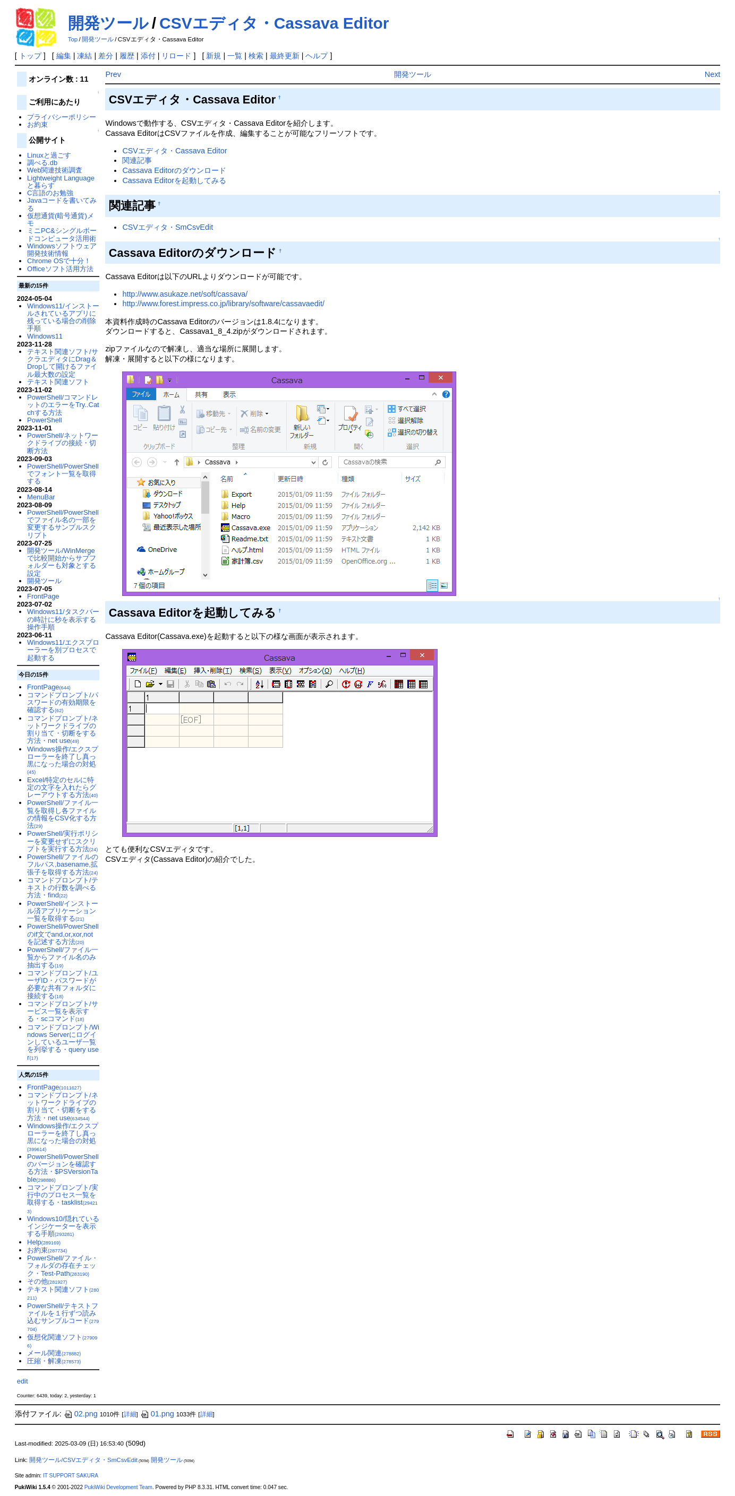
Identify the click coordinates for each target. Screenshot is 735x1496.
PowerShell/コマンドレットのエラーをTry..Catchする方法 (63, 405)
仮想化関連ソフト (62, 1340)
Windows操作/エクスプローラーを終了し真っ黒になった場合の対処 (62, 760)
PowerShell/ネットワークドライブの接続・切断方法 (62, 443)
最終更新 (285, 55)
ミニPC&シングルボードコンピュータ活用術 (62, 234)
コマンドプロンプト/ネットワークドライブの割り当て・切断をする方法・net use (62, 729)
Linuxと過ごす (49, 155)
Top (73, 39)
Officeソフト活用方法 (60, 269)
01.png (157, 1413)
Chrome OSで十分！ (59, 261)
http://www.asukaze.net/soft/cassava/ (184, 294)
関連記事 (137, 160)
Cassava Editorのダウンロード (174, 170)
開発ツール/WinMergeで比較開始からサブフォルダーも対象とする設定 (61, 562)
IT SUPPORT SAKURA (70, 1475)
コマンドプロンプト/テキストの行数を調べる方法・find (62, 888)
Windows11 (45, 336)
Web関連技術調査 (54, 170)
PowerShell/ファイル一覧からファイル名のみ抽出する (62, 957)
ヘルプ (316, 55)
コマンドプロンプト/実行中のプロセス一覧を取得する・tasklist (62, 1198)
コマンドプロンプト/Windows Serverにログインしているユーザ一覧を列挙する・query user (63, 1042)
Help (44, 1242)
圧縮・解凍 (54, 1361)
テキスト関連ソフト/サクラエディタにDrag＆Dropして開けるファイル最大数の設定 (62, 363)
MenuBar (41, 497)
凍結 (84, 55)
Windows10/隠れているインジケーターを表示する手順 (63, 1226)
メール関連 (54, 1353)
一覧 (234, 55)
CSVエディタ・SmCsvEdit (167, 227)
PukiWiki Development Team (118, 1487)
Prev (113, 74)
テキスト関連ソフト (58, 382)
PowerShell (44, 420)
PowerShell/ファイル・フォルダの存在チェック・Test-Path (62, 1265)
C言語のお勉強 (50, 193)
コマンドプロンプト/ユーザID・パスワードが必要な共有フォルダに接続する (62, 984)
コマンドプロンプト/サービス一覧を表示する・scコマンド (62, 1011)
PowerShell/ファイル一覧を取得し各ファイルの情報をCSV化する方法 (62, 814)
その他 (47, 1281)
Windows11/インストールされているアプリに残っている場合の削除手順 (63, 317)
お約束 (37, 124)
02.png (81, 1413)
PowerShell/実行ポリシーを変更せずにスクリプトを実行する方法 (62, 841)
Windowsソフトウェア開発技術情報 (62, 249)
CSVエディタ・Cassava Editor (274, 23)
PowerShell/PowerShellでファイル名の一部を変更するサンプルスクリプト (63, 523)
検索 (256, 55)
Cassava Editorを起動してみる (174, 180)
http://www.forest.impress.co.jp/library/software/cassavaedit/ (223, 303)
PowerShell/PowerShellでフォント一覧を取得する (63, 474)
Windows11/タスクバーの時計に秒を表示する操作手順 (63, 619)
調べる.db (42, 163)
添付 (148, 55)
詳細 (130, 1414)
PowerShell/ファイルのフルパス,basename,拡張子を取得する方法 (62, 864)
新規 (213, 55)
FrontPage (43, 596)
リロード (176, 55)
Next (713, 74)
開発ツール (108, 23)
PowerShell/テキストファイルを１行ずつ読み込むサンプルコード (63, 1317)
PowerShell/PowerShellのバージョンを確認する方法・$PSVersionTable (63, 1168)
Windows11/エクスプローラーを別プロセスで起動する (63, 650)
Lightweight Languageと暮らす (61, 181)
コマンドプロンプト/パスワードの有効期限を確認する (62, 702)
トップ (30, 55)
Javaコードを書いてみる (62, 204)
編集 (63, 55)
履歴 (126, 55)
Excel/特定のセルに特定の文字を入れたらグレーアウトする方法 (62, 787)
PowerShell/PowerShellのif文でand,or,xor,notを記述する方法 (63, 934)
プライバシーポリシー (61, 117)
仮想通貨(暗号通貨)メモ (60, 219)
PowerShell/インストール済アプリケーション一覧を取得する (62, 911)
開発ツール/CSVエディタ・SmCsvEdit (83, 1460)
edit (22, 1381)
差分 (105, 55)
